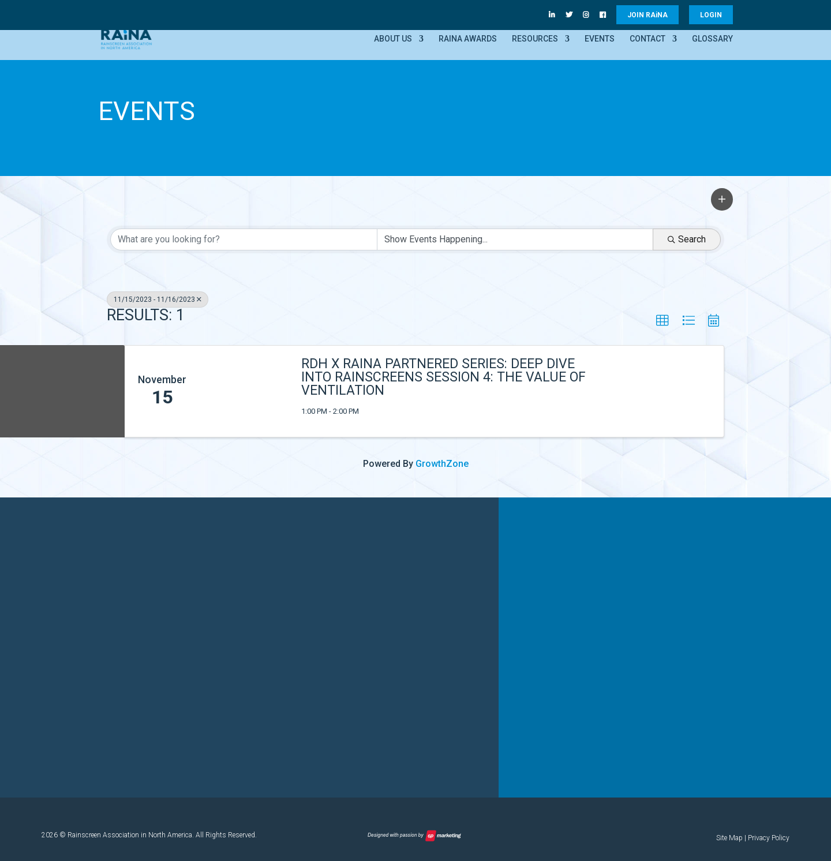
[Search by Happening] (515, 239)
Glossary (712, 39)
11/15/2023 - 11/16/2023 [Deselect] (157, 299)
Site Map (729, 837)
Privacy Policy (768, 837)
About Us (393, 39)
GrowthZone (442, 463)
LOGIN (711, 15)
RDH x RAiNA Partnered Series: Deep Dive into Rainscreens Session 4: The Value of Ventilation (443, 377)
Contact (647, 39)
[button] (722, 199)
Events (600, 39)
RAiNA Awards (468, 39)
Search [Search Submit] (687, 239)
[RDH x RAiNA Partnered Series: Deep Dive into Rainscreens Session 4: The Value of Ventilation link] (245, 391)
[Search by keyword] (243, 239)
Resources (535, 39)
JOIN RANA (647, 15)
